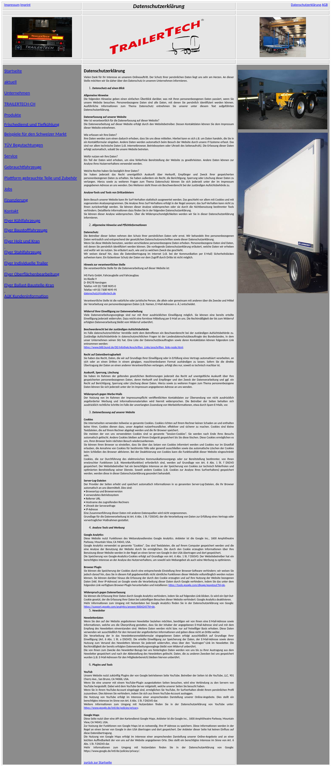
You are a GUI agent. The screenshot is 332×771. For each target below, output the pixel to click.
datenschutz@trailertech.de (100, 293)
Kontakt (11, 211)
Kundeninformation (26, 296)
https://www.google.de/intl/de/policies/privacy (111, 708)
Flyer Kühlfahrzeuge (22, 220)
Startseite (13, 71)
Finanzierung (16, 200)
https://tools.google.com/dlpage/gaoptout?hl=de (197, 585)
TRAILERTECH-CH (19, 104)
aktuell (10, 82)
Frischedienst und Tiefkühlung (31, 124)
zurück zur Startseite (98, 762)
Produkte (12, 115)
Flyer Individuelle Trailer (26, 263)
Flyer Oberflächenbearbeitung (31, 274)
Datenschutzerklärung (306, 5)
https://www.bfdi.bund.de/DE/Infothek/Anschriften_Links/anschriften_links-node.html (133, 347)
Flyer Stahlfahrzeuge (22, 252)
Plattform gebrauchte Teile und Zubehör (40, 178)
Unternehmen (17, 93)
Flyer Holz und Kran (22, 241)
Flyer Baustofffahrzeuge (25, 230)
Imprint (25, 5)
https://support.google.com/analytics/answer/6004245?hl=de (119, 607)
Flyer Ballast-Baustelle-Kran (29, 285)
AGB (325, 5)
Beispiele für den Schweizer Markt (35, 134)
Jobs (8, 189)
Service (10, 156)
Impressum (11, 5)
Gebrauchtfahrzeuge (22, 167)
